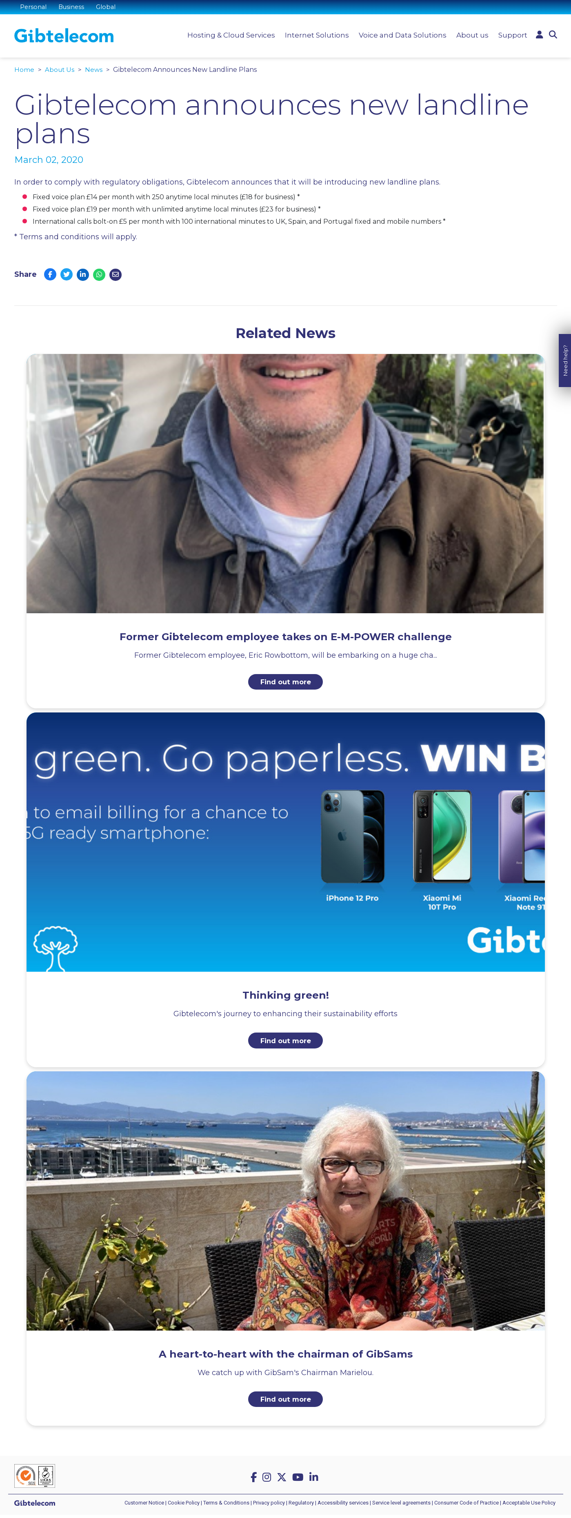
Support (510, 37)
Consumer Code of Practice (466, 1506)
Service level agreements (401, 1506)
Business (73, 8)
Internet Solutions (315, 37)
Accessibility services (343, 1506)
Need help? (565, 704)
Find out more (285, 682)
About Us (60, 69)
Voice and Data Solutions (400, 37)
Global (109, 8)
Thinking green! (285, 996)
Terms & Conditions (226, 1506)
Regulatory (301, 1506)
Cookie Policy (184, 1506)
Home (24, 69)
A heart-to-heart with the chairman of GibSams (286, 1355)
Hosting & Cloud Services (229, 37)
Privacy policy (269, 1506)
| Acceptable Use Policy (527, 1506)
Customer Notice (144, 1506)
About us (470, 37)
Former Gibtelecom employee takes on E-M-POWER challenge (285, 636)
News (95, 69)
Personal (34, 8)
